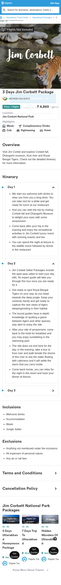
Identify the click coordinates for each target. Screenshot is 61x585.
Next (55, 539)
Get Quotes (14, 555)
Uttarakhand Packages (42, 17)
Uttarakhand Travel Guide (17, 17)
